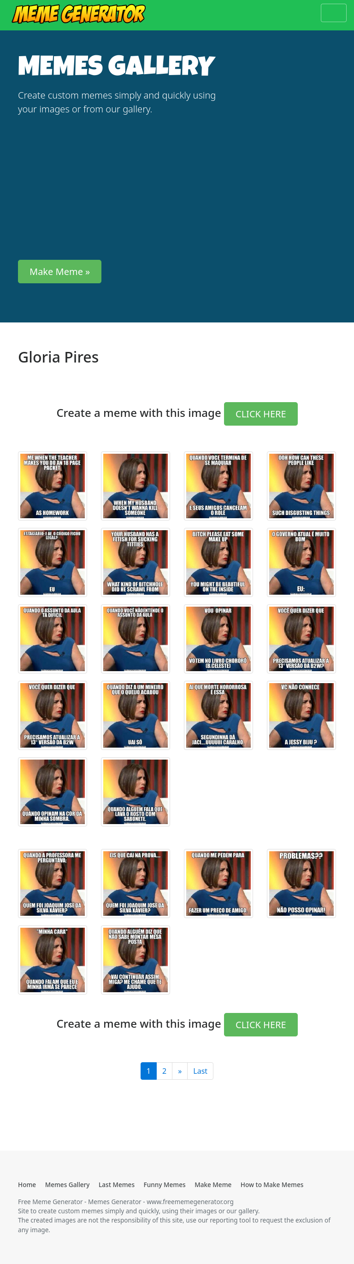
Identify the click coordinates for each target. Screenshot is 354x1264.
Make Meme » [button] (60, 271)
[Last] (180, 1071)
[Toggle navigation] (334, 13)
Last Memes (117, 1184)
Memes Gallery (67, 1184)
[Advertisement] (121, 187)
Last (200, 1071)
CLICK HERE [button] (261, 414)
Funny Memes (165, 1184)
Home (27, 1184)
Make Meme (213, 1184)
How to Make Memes (272, 1184)
